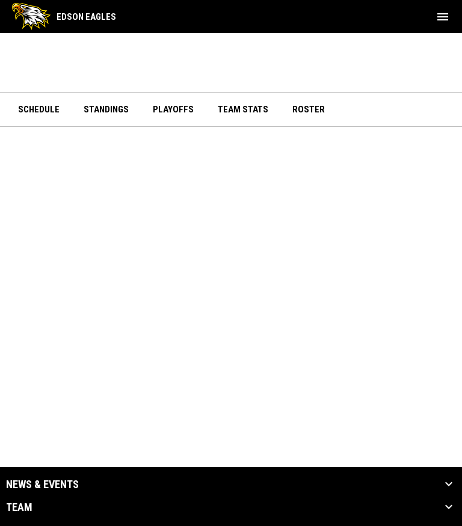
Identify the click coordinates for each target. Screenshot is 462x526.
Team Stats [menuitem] (243, 109)
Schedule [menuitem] (39, 109)
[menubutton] (443, 17)
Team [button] (19, 507)
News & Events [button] (42, 484)
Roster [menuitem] (308, 109)
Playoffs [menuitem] (173, 109)
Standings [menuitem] (106, 109)
